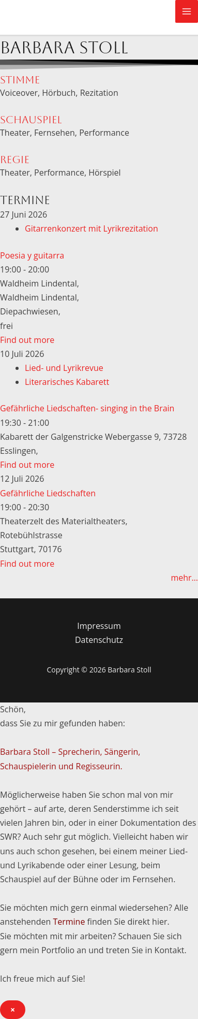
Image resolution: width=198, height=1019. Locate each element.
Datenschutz (99, 639)
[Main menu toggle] (186, 11)
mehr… (184, 577)
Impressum (98, 626)
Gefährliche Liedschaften (48, 493)
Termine (69, 921)
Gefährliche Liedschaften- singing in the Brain (87, 408)
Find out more (27, 340)
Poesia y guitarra (32, 255)
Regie (14, 159)
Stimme (20, 80)
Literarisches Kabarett (67, 381)
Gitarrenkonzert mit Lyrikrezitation (91, 228)
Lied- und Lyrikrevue (64, 368)
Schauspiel (31, 119)
